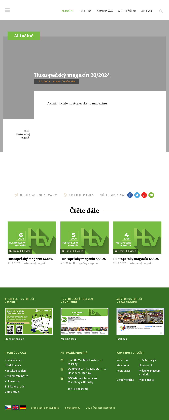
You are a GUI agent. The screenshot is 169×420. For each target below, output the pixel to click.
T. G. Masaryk (147, 360)
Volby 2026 (12, 391)
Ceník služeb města (16, 376)
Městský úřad (127, 11)
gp (144, 195)
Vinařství (122, 360)
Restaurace (123, 370)
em (151, 195)
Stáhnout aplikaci (14, 338)
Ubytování (145, 365)
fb (130, 195)
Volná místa (12, 381)
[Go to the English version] (15, 407)
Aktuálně (68, 11)
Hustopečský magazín (23, 136)
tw (137, 195)
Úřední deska (13, 365)
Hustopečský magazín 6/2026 (30, 259)
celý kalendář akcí (78, 388)
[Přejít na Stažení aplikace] (29, 321)
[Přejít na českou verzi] (8, 407)
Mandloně (123, 365)
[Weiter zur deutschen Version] (23, 407)
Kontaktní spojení (15, 370)
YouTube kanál (69, 338)
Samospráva (105, 11)
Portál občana (13, 360)
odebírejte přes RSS (81, 195)
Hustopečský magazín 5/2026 (83, 259)
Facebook (122, 338)
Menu (7, 10)
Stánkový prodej (15, 386)
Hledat (161, 11)
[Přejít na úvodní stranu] (36, 11)
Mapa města (146, 379)
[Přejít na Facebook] (140, 321)
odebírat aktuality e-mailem (38, 195)
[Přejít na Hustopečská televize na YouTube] (84, 321)
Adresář (146, 11)
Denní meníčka (125, 379)
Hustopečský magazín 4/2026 (136, 259)
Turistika (85, 11)
